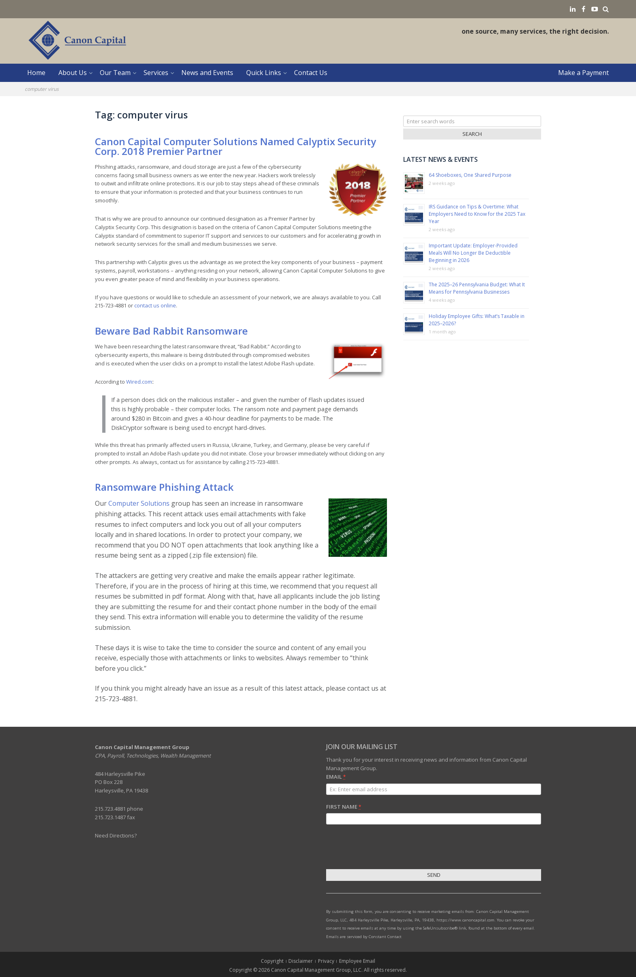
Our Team (115, 72)
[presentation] (387, 848)
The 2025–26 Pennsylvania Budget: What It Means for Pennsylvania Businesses (477, 288)
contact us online (155, 305)
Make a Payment (583, 72)
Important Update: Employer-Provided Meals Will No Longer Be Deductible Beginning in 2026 (473, 253)
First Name (343, 806)
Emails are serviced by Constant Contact (364, 936)
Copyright (272, 961)
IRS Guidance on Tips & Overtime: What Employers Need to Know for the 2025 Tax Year (477, 214)
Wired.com (139, 381)
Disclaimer (300, 961)
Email (336, 776)
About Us (72, 72)
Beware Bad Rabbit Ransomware (171, 330)
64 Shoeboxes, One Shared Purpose (470, 175)
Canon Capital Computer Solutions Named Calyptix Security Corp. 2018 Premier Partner (235, 146)
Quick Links (263, 72)
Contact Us (310, 72)
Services (156, 72)
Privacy (326, 961)
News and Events (207, 72)
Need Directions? (116, 835)
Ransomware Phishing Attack (164, 487)
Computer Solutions (139, 503)
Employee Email (357, 961)
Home (36, 72)
